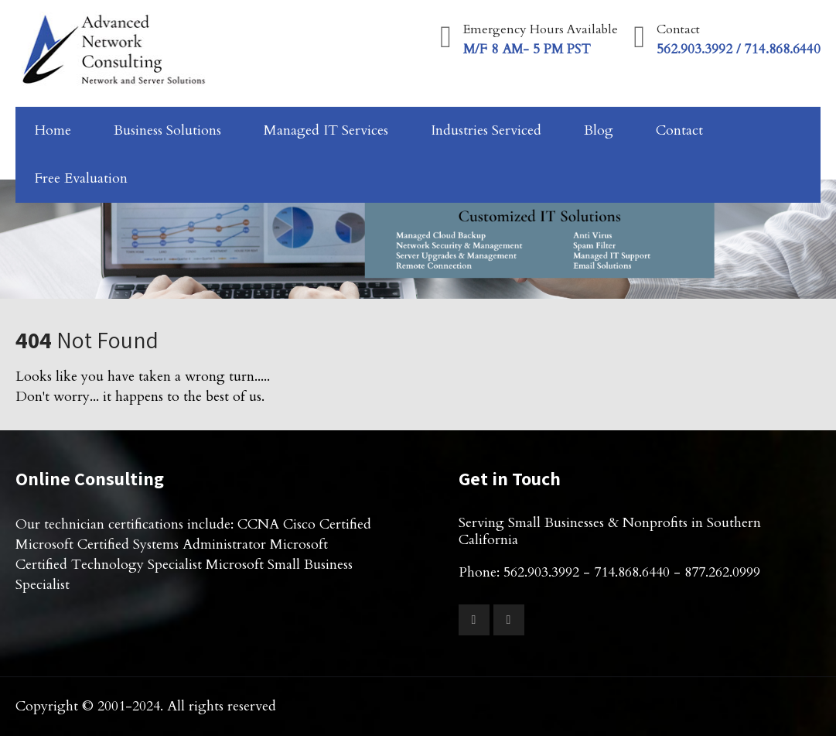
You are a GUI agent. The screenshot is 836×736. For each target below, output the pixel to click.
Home (53, 130)
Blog (598, 130)
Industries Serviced (486, 130)
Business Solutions (167, 130)
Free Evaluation (81, 178)
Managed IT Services (326, 130)
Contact (679, 130)
